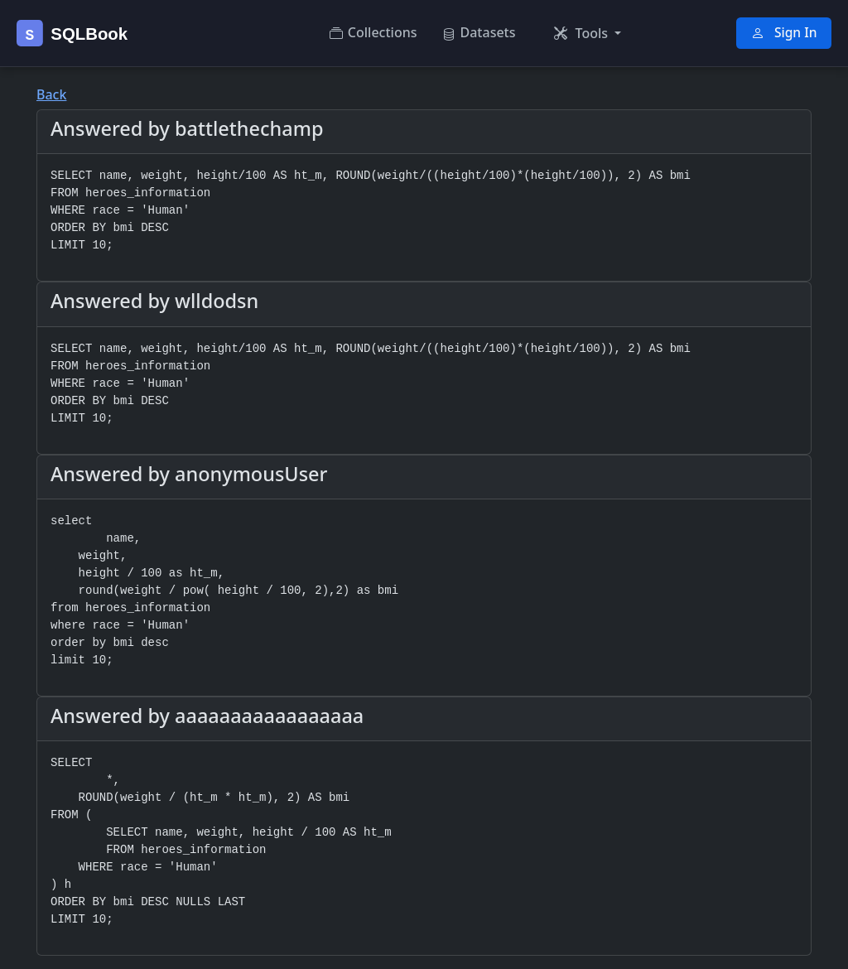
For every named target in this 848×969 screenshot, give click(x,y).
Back (51, 94)
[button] (588, 33)
